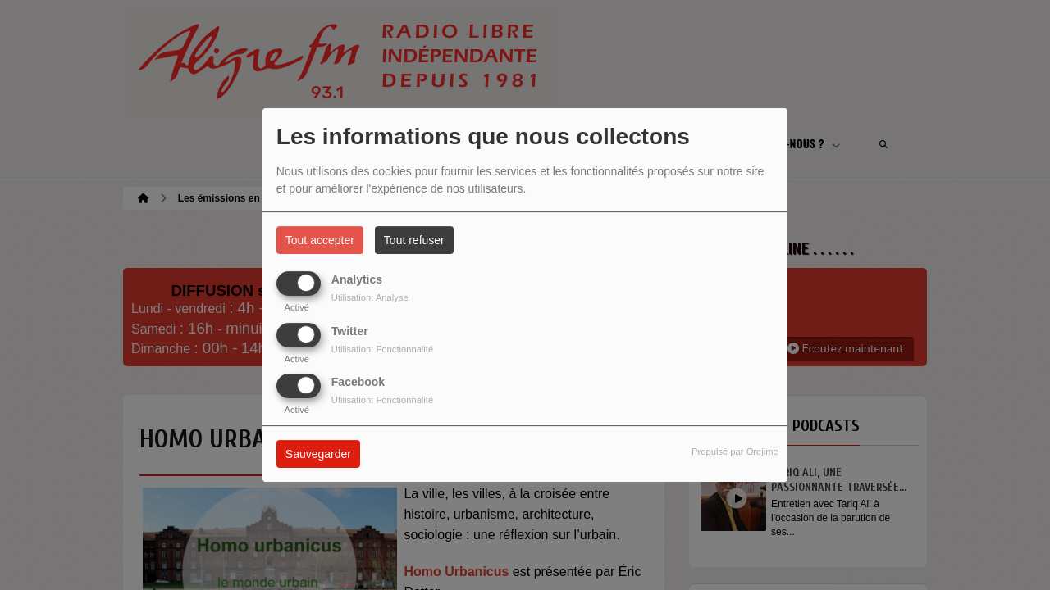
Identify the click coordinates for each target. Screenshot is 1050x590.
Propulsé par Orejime (735, 451)
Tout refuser (414, 240)
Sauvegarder (318, 454)
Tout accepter (319, 240)
